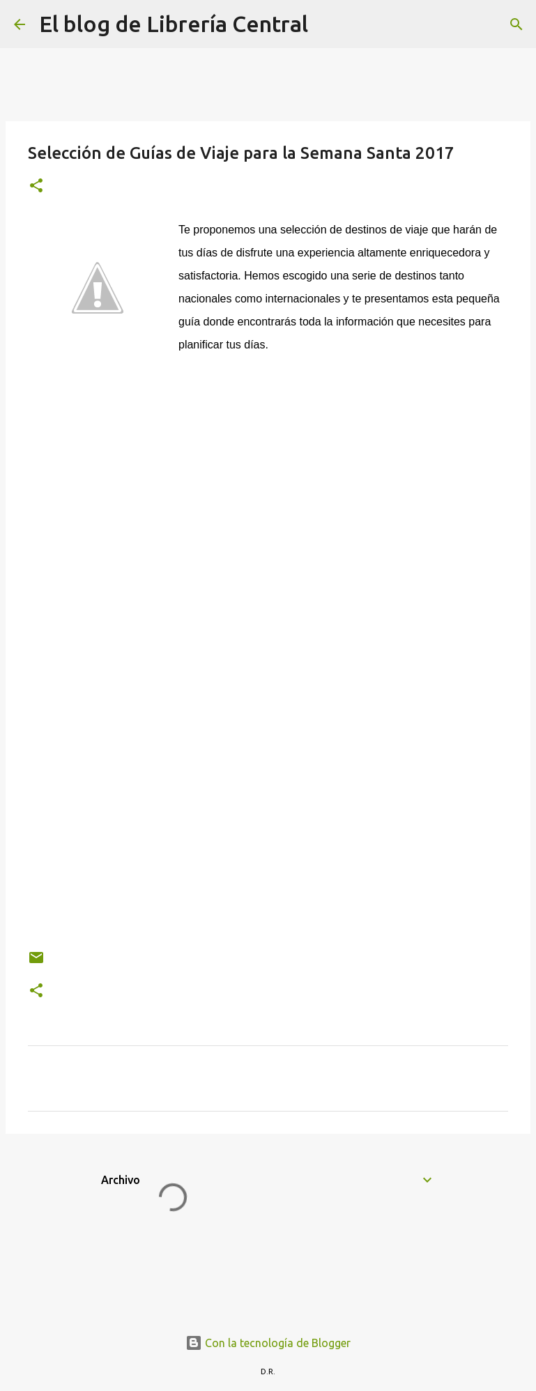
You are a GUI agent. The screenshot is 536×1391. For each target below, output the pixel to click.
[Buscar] (327, 24)
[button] (36, 186)
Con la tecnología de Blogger (268, 1343)
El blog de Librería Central (173, 23)
